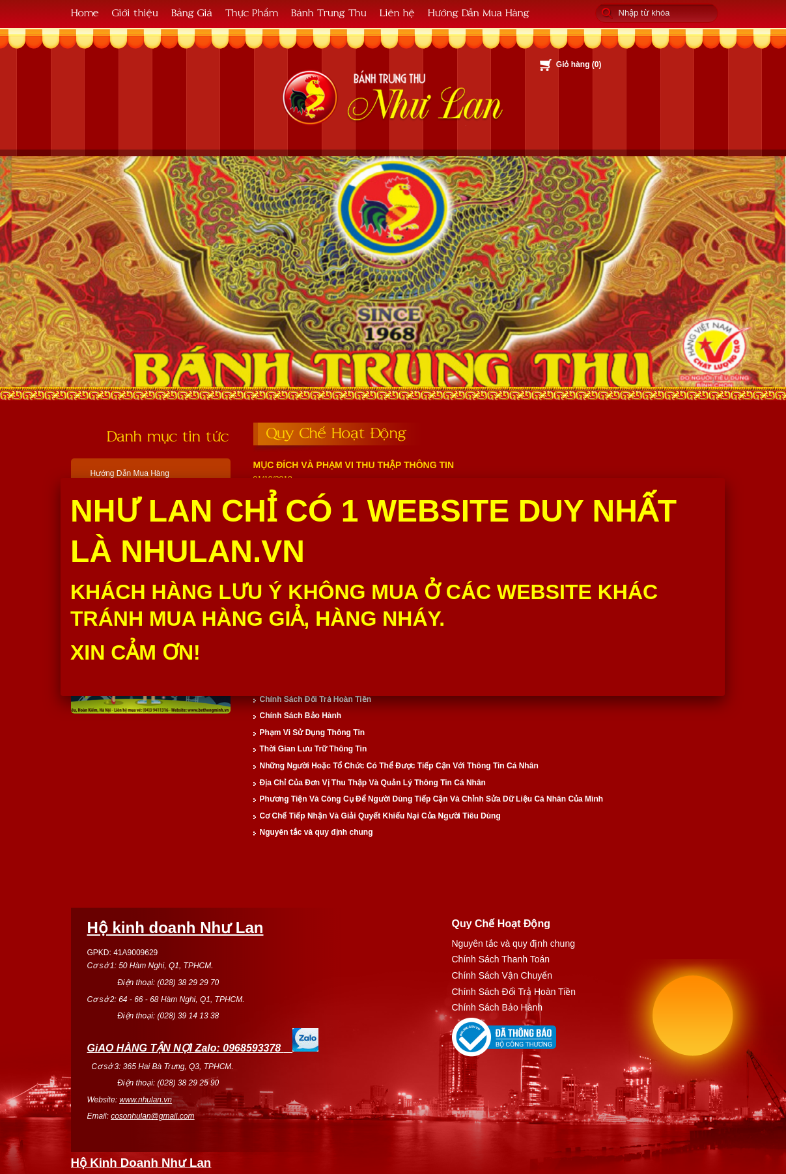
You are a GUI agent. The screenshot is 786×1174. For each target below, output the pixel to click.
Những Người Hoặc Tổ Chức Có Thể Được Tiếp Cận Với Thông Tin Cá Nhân (399, 765)
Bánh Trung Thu (329, 12)
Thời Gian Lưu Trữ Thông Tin (313, 748)
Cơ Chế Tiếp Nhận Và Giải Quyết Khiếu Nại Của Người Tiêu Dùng (380, 815)
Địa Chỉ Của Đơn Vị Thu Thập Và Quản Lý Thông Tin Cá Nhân (373, 782)
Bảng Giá (191, 12)
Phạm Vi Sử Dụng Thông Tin (312, 732)
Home (85, 12)
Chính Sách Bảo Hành (301, 715)
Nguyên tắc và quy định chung (316, 832)
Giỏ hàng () (579, 64)
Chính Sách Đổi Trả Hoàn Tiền (315, 699)
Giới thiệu (135, 12)
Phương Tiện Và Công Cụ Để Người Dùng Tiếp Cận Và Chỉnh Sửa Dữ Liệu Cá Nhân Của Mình (432, 799)
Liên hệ (397, 12)
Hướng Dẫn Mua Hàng (478, 12)
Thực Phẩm (251, 12)
